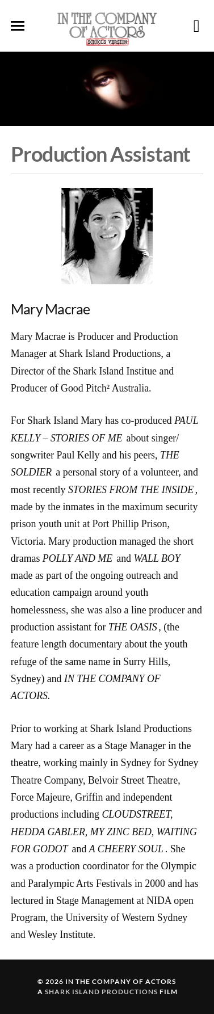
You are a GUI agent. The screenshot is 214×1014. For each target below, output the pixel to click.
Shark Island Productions (101, 991)
